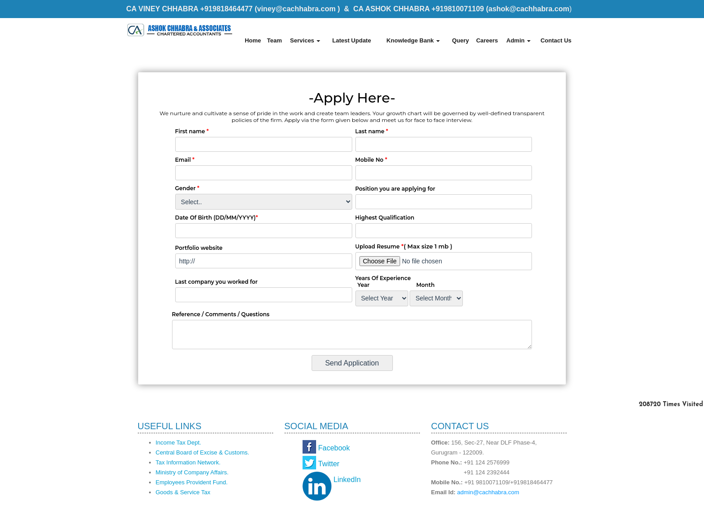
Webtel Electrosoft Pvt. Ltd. (537, 510)
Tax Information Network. (188, 462)
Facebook (334, 448)
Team (274, 40)
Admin (518, 40)
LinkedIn (347, 479)
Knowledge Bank (413, 40)
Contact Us (556, 40)
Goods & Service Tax (183, 492)
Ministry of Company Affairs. (192, 472)
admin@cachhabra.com (488, 492)
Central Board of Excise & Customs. (202, 452)
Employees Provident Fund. (192, 482)
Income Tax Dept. (178, 442)
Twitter (329, 464)
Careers (487, 40)
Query (460, 40)
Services (305, 40)
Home (253, 40)
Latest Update (351, 40)
